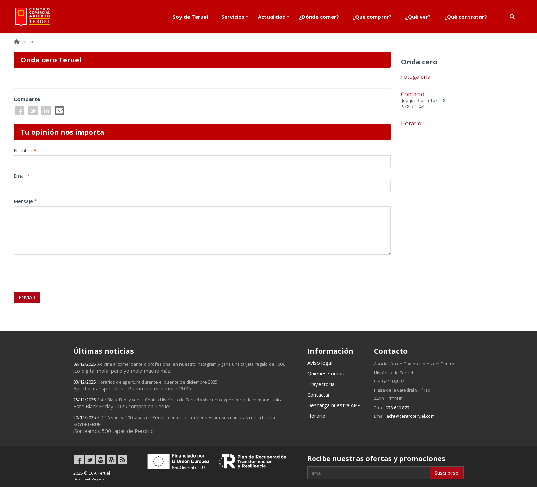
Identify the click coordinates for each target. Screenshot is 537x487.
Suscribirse (446, 473)
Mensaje (25, 201)
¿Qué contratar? (465, 16)
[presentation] (54, 270)
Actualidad (272, 16)
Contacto (412, 94)
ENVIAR (26, 297)
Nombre (25, 150)
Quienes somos (325, 373)
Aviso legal (319, 362)
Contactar (318, 394)
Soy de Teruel (190, 16)
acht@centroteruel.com (411, 416)
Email (22, 176)
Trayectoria (321, 383)
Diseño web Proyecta (89, 479)
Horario (316, 415)
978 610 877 (397, 407)
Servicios (233, 16)
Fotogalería (415, 76)
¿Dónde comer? (319, 16)
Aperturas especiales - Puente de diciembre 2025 (145, 385)
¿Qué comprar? (372, 16)
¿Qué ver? (418, 16)
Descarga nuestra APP (334, 405)
